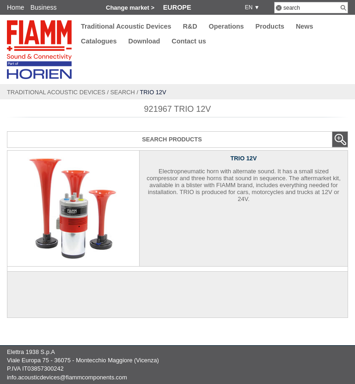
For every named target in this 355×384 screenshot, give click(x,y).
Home (15, 7)
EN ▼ (251, 7)
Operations (226, 26)
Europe (177, 7)
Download (144, 41)
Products (270, 26)
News (304, 26)
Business (44, 7)
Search (122, 92)
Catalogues (99, 41)
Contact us (188, 41)
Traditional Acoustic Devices (126, 26)
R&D (190, 26)
